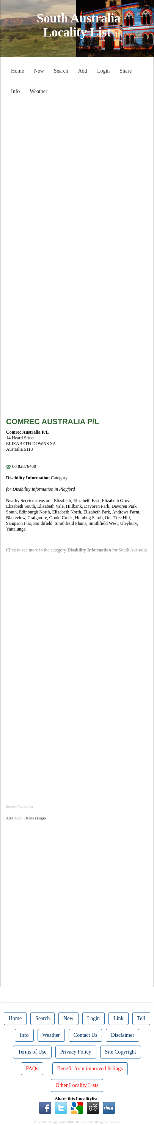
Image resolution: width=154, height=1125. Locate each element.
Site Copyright (120, 1052)
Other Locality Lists (77, 1085)
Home (17, 71)
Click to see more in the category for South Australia (76, 550)
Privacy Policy (75, 1052)
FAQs (32, 1068)
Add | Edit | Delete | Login (26, 818)
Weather (38, 91)
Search (61, 71)
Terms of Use (32, 1052)
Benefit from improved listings (90, 1068)
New (39, 71)
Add (82, 71)
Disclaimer (122, 1035)
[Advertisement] (77, 175)
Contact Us (85, 1035)
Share (125, 71)
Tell (141, 1018)
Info (15, 91)
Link (118, 1018)
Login (103, 71)
